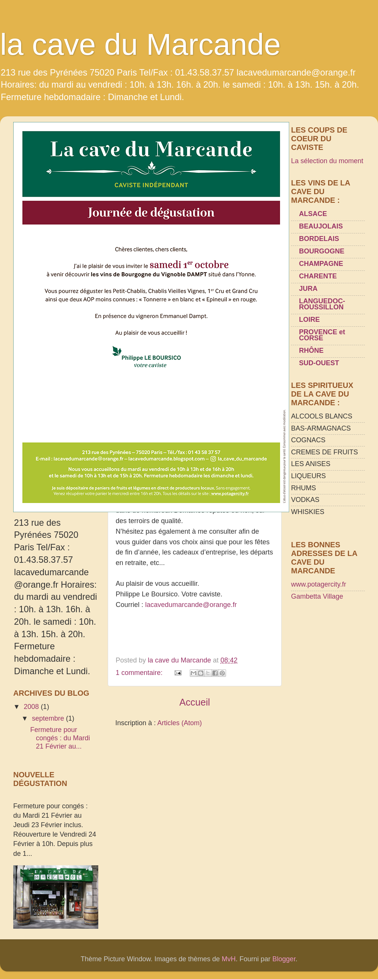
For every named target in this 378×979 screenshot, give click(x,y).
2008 (32, 706)
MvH (229, 959)
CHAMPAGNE (321, 263)
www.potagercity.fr (318, 584)
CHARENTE (318, 276)
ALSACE (313, 214)
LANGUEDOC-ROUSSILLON (322, 304)
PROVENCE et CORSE (322, 335)
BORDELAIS (319, 238)
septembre (49, 718)
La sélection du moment (327, 161)
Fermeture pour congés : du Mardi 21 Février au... (60, 738)
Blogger (284, 959)
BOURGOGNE (321, 251)
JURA (308, 288)
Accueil (194, 702)
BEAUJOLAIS (321, 226)
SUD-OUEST (319, 363)
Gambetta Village (317, 596)
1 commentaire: (140, 672)
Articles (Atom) (179, 723)
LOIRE (309, 319)
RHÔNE (311, 350)
